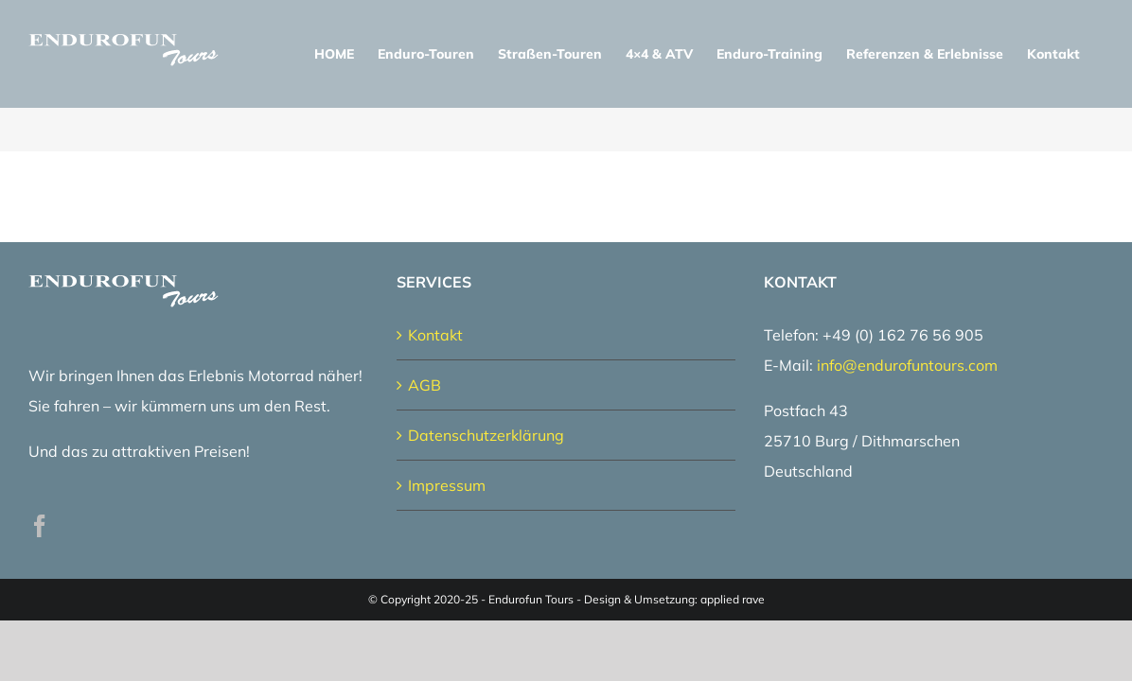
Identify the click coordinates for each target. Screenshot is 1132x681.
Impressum (447, 485)
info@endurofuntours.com (907, 365)
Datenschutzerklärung (486, 435)
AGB (424, 384)
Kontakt (435, 334)
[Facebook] (39, 526)
